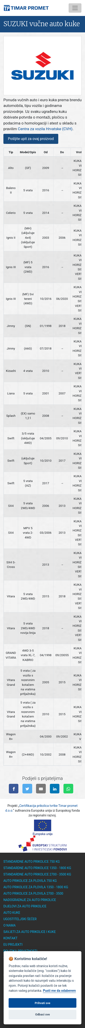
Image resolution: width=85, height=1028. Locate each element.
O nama (9, 925)
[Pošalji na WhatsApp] (68, 789)
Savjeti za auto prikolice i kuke (29, 932)
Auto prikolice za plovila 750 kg (30, 881)
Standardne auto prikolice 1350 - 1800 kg (37, 868)
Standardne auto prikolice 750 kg (31, 861)
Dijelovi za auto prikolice (24, 906)
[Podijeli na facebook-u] (14, 789)
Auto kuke (11, 912)
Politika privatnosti (20, 951)
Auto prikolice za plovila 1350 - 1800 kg (35, 887)
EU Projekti (12, 944)
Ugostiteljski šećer (19, 919)
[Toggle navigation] (75, 8)
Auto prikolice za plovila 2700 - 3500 (33, 893)
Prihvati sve (42, 1008)
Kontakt (10, 938)
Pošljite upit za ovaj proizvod (31, 139)
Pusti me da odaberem (59, 995)
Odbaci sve (42, 1019)
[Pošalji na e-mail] (41, 789)
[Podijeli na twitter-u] (27, 789)
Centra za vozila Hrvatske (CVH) (45, 129)
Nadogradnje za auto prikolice (29, 900)
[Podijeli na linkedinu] (55, 789)
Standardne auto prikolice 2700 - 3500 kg (37, 874)
